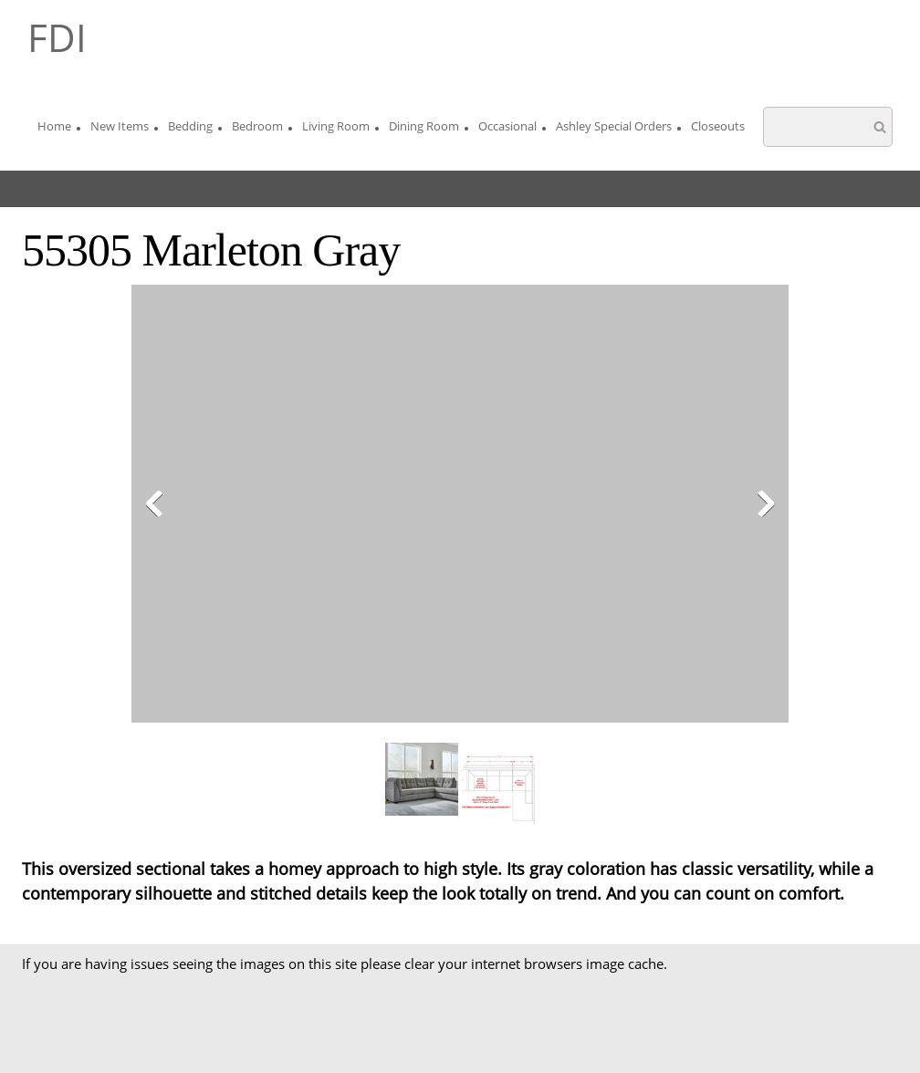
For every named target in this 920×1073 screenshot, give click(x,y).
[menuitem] (54, 128)
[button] (460, 508)
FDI (57, 37)
